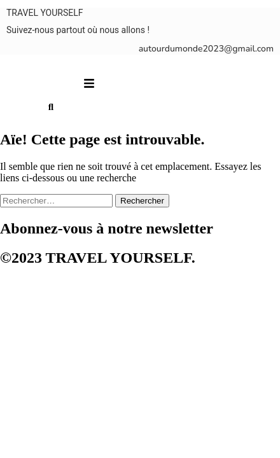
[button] (89, 84)
